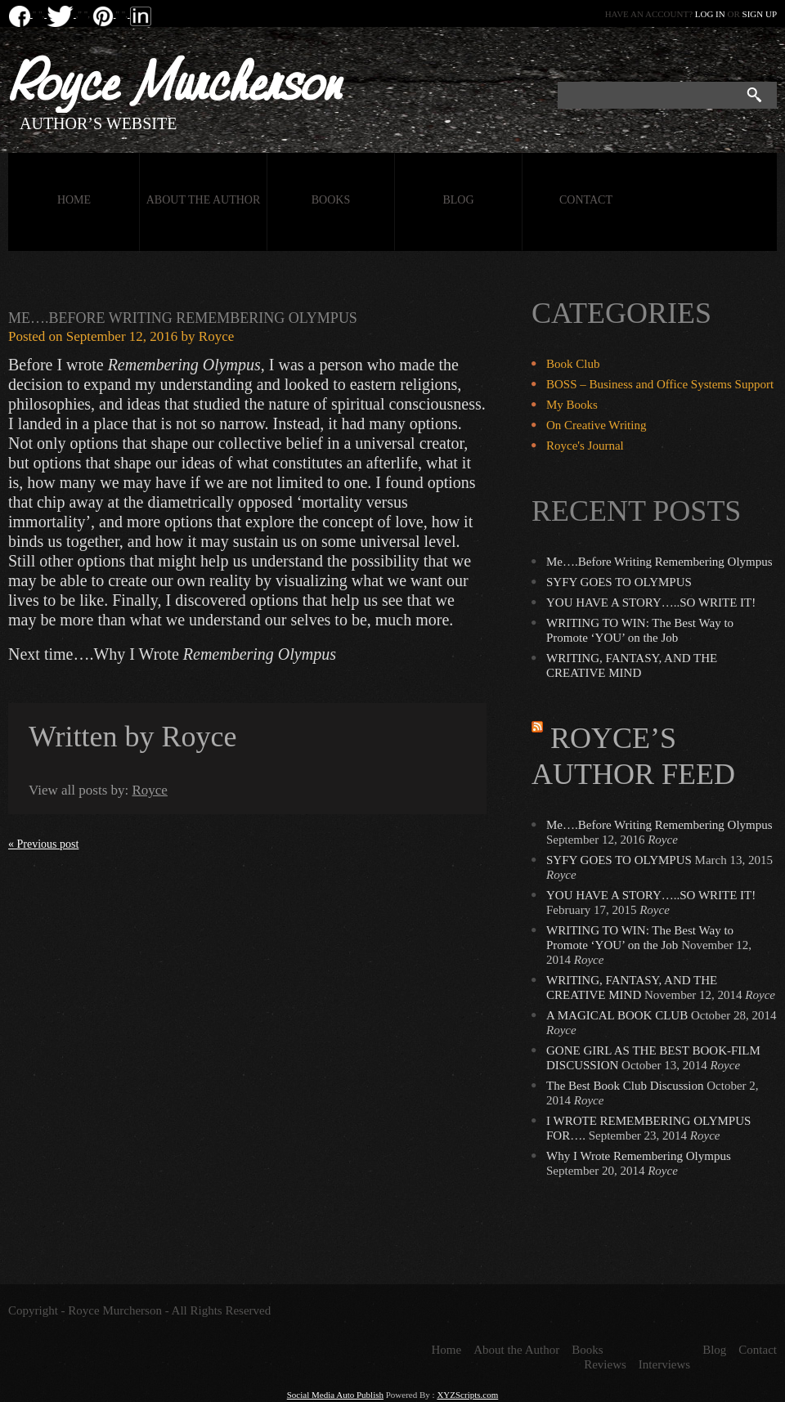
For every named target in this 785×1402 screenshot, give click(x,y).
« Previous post (43, 844)
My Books (572, 404)
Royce (216, 336)
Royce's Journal (585, 445)
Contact (585, 200)
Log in (710, 14)
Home (74, 200)
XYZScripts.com (467, 1395)
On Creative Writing (596, 425)
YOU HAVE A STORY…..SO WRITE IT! (651, 602)
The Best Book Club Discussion (625, 1085)
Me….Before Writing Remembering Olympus (182, 318)
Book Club (572, 363)
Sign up (759, 14)
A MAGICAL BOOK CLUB (617, 1015)
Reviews (605, 1364)
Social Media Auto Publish (335, 1395)
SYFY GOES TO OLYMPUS (619, 582)
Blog (457, 200)
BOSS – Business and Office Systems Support (660, 384)
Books (331, 200)
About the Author (203, 200)
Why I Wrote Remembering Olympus (638, 1155)
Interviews (664, 1364)
